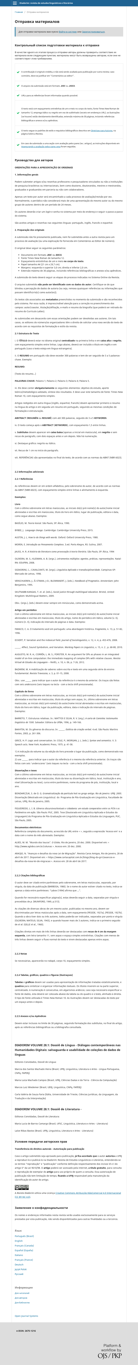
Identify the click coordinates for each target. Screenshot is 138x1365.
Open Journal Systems (26, 1315)
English (19, 1240)
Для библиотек (22, 1302)
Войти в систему (68, 31)
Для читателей (22, 1293)
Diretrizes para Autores (101, 130)
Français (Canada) (24, 1245)
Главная (19, 12)
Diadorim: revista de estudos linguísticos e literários (46, 3)
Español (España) (24, 1250)
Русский (19, 1274)
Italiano (19, 1255)
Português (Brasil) (24, 1236)
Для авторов (21, 1297)
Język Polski (21, 1269)
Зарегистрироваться (93, 31)
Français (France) (24, 1259)
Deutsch (19, 1264)
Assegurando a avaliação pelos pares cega (40, 146)
